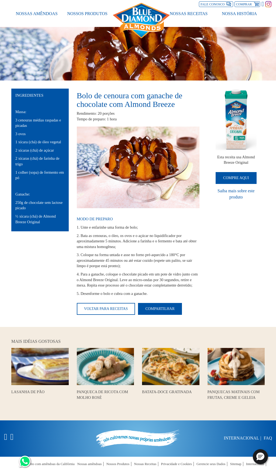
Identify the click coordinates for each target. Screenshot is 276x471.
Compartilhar (159, 309)
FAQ (268, 438)
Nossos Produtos (87, 13)
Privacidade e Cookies (176, 464)
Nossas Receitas (189, 13)
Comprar (248, 3)
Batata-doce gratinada (167, 392)
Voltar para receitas (106, 309)
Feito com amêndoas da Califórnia (50, 464)
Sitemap (236, 464)
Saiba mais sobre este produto (236, 194)
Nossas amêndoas (36, 13)
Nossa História (239, 13)
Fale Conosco (213, 4)
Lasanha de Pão (27, 392)
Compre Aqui (236, 178)
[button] (260, 456)
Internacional (241, 438)
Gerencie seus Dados (210, 464)
